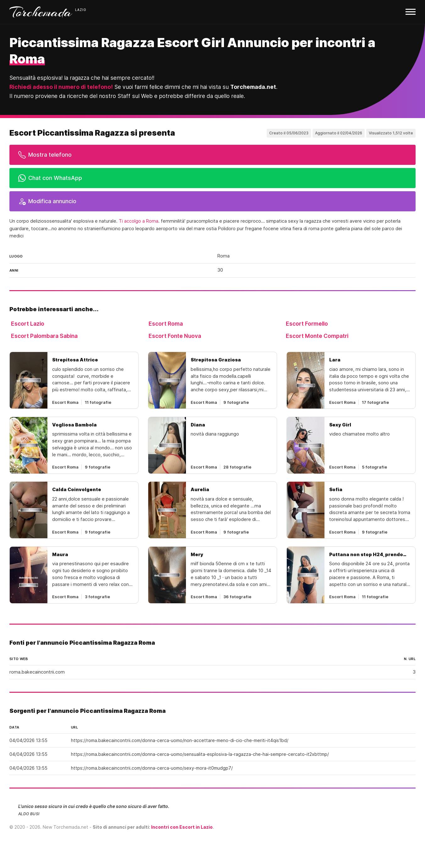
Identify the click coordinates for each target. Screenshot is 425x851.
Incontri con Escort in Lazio (182, 827)
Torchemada (40, 12)
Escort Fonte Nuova (175, 336)
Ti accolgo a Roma (138, 221)
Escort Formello (307, 323)
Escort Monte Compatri (317, 336)
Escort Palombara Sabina (44, 336)
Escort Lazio (27, 323)
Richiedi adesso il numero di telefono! (61, 87)
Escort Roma (166, 323)
